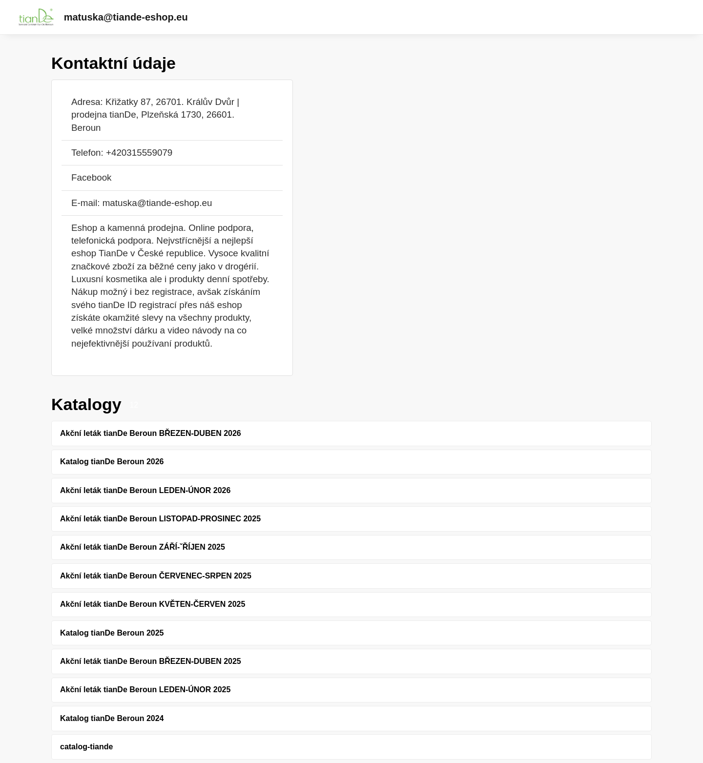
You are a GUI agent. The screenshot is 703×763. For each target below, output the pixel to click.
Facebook (91, 177)
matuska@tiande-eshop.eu (126, 17)
